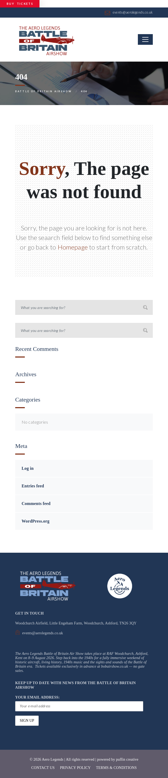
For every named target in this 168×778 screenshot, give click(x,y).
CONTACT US (43, 768)
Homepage (73, 247)
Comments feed (36, 503)
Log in (28, 468)
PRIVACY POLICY (75, 768)
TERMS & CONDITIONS (116, 768)
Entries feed (33, 486)
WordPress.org (35, 521)
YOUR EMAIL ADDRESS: (79, 703)
